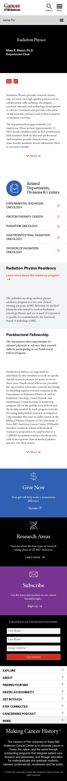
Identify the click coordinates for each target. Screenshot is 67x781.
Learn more (34, 557)
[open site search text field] (49, 7)
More (33, 156)
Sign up (35, 606)
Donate (34, 508)
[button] (62, 20)
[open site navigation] (59, 7)
